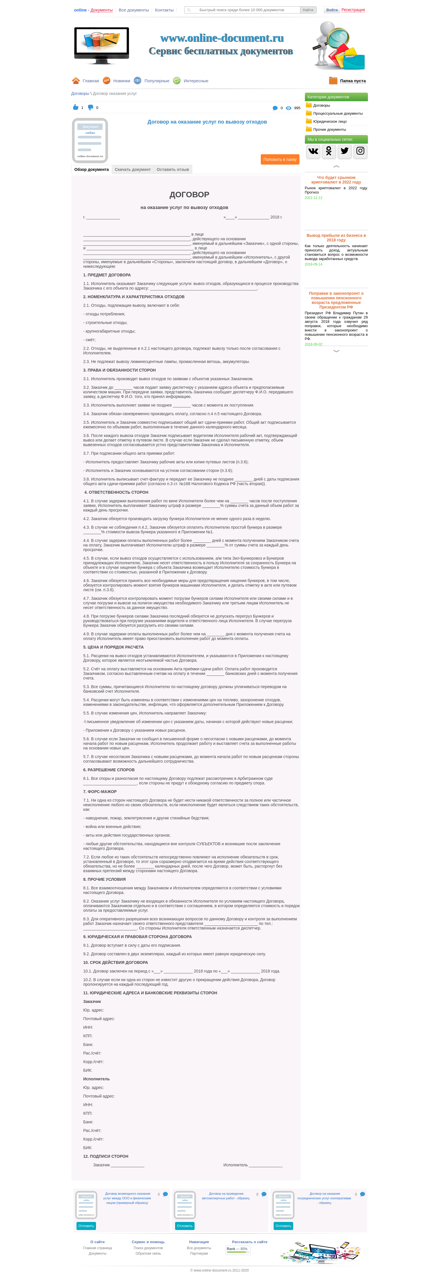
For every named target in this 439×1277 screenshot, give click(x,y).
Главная (91, 80)
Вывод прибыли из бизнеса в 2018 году (336, 237)
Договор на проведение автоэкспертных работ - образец (225, 1196)
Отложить (86, 1226)
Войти (332, 10)
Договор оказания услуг (115, 93)
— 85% (237, 1249)
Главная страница (97, 1248)
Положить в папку (279, 159)
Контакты (164, 9)
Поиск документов (148, 1248)
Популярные (156, 80)
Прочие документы (325, 129)
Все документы (134, 9)
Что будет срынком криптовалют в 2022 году (336, 179)
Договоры (317, 105)
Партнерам (199, 1253)
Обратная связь (148, 1253)
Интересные (196, 80)
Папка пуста (353, 80)
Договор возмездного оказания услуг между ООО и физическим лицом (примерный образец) (127, 1198)
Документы (98, 1253)
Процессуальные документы (334, 113)
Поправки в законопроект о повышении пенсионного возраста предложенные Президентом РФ (336, 300)
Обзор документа (92, 169)
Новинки (121, 80)
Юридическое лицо (326, 121)
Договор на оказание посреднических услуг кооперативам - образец (324, 1198)
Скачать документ (133, 169)
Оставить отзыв (173, 169)
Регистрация (353, 9)
